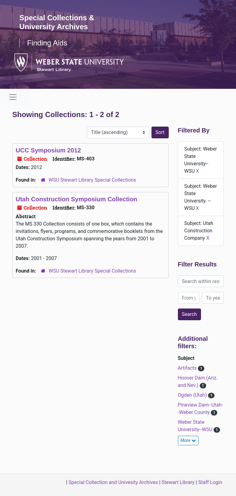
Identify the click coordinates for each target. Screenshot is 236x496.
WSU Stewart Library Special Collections (92, 180)
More (188, 440)
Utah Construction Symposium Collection (76, 199)
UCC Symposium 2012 (48, 150)
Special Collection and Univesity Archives (113, 482)
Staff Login (210, 482)
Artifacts (188, 368)
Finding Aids (47, 43)
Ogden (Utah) (193, 395)
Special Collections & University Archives (56, 22)
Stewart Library (178, 482)
